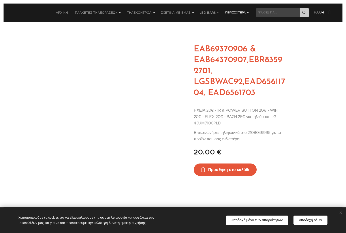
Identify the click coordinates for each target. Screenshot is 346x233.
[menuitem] (73, 12)
